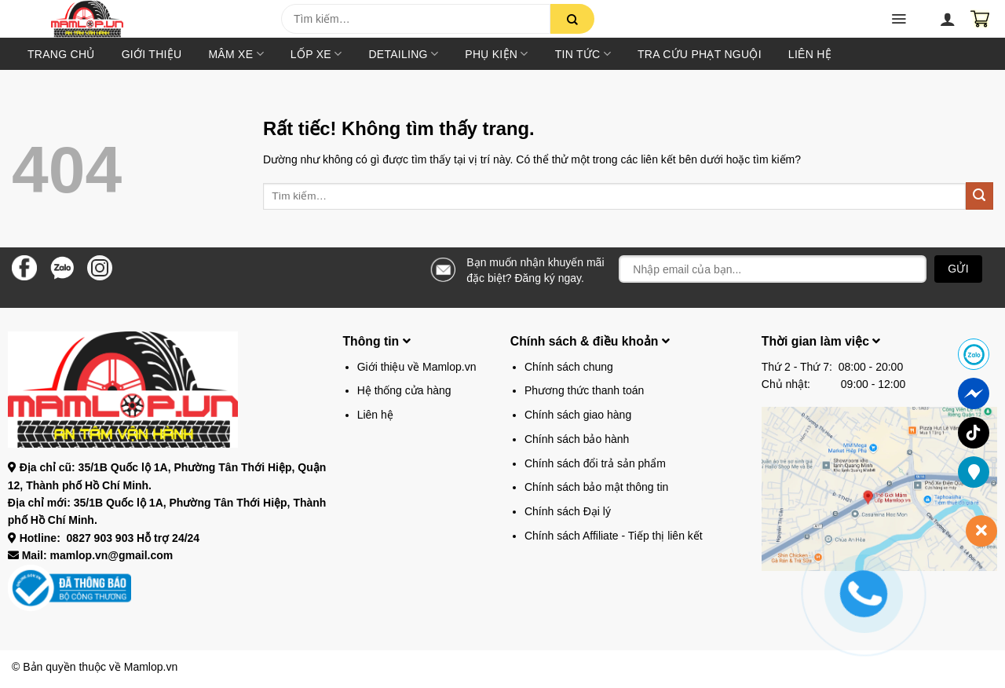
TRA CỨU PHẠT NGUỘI (700, 54)
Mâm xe (235, 53)
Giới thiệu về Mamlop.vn (417, 366)
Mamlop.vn (150, 667)
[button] (40, 23)
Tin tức (583, 53)
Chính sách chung (568, 366)
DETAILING (403, 53)
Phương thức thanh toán (584, 390)
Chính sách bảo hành (576, 439)
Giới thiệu (152, 54)
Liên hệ (809, 54)
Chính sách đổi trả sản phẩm (595, 463)
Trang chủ (61, 54)
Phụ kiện (496, 53)
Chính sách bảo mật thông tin (596, 487)
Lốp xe (316, 53)
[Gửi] (572, 19)
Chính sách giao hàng (577, 414)
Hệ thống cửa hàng (404, 390)
